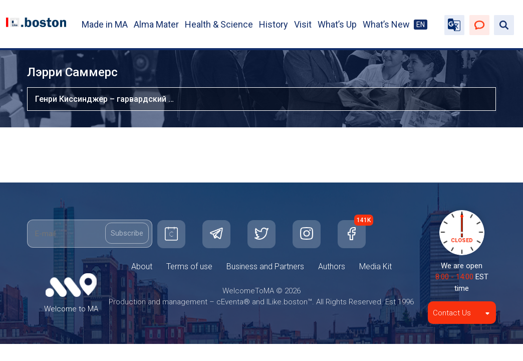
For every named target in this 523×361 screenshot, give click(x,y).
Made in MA (105, 24)
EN (420, 25)
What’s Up (337, 24)
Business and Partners (265, 266)
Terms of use (189, 266)
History (273, 24)
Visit (303, 24)
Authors (331, 266)
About (141, 266)
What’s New (386, 24)
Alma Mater (156, 24)
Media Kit (375, 266)
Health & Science (219, 24)
